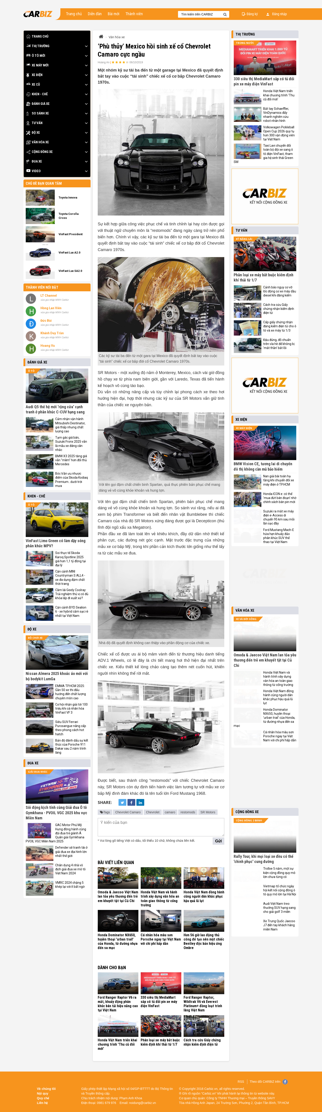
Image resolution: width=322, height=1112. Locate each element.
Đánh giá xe (38, 104)
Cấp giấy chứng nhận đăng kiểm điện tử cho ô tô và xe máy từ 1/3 (279, 326)
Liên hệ (42, 1103)
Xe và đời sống (246, 619)
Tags (105, 812)
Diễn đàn (95, 13)
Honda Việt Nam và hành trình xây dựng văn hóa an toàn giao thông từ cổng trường (160, 898)
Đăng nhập (276, 14)
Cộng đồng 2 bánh (249, 820)
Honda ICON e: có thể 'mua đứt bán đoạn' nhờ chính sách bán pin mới (279, 498)
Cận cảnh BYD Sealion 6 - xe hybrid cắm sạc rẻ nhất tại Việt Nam (71, 611)
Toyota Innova (68, 197)
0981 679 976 (106, 1103)
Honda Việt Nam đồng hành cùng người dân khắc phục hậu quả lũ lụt (204, 896)
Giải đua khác (37, 771)
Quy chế (43, 1098)
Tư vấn (34, 123)
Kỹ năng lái (244, 239)
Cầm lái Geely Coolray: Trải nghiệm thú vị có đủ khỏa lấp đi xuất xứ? (71, 594)
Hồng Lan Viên (50, 308)
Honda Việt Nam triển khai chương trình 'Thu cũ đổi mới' (117, 1044)
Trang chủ (74, 13)
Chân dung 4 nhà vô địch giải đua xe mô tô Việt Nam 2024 (70, 869)
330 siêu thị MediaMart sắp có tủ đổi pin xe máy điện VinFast (159, 1001)
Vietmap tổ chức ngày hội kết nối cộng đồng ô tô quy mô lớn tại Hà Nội (279, 890)
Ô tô (31, 370)
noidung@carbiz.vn (142, 1103)
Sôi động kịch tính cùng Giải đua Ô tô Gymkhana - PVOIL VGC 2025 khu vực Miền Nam (56, 812)
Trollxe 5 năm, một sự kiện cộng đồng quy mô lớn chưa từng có (279, 872)
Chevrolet (152, 812)
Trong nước (245, 42)
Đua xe (34, 161)
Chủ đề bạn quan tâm (44, 183)
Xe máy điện (244, 428)
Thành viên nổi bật (42, 287)
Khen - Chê (37, 94)
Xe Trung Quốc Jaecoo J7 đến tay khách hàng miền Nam (279, 925)
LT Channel (48, 295)
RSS (241, 1081)
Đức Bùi (46, 320)
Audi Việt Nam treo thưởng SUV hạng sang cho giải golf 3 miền (279, 907)
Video (33, 171)
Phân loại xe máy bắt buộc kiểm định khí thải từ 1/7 (160, 1042)
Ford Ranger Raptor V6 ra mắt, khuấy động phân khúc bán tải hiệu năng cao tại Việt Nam (118, 1004)
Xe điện (34, 75)
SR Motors (208, 812)
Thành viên (134, 13)
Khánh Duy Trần (52, 333)
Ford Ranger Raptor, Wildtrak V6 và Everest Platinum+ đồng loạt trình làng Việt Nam (203, 1004)
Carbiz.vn (211, 1089)
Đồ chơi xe (35, 637)
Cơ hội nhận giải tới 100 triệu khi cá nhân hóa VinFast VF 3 (71, 708)
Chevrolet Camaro (128, 812)
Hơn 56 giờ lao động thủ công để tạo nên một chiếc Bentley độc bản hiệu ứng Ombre (204, 941)
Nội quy (42, 1093)
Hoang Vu (47, 345)
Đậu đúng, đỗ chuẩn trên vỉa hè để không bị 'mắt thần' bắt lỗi (278, 344)
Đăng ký (252, 14)
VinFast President (71, 234)
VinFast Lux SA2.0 (70, 271)
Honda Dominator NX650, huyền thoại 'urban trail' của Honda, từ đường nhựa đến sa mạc (118, 941)
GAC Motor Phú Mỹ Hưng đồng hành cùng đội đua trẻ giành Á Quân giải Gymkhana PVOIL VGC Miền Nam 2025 (56, 833)
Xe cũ (33, 84)
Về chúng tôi (46, 1089)
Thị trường (37, 46)
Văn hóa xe (37, 142)
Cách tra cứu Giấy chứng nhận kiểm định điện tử (202, 1042)
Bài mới (113, 13)
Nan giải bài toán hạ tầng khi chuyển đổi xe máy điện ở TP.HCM (278, 480)
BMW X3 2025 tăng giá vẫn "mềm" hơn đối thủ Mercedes (71, 460)
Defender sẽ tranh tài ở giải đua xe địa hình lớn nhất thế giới (71, 851)
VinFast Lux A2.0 (69, 252)
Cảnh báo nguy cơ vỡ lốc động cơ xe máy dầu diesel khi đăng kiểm (279, 291)
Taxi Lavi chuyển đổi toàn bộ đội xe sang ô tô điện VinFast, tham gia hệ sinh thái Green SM (263, 154)
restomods (187, 812)
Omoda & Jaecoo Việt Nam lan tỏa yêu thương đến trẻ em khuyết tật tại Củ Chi (118, 896)
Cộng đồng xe (39, 152)
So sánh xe (37, 113)
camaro (170, 812)
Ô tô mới (35, 56)
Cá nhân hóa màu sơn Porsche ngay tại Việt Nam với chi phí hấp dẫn (161, 939)
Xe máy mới (37, 65)
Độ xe (33, 133)
